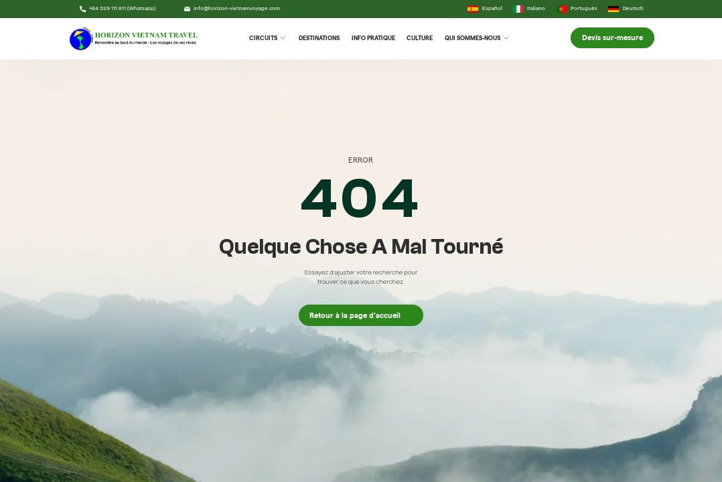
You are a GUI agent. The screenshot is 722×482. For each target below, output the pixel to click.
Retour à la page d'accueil (361, 315)
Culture (420, 38)
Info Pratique (373, 38)
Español (484, 8)
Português (577, 8)
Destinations (319, 38)
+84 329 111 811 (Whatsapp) (117, 8)
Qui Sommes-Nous (477, 38)
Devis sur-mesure (612, 38)
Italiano (529, 8)
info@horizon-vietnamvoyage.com (232, 8)
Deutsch (626, 8)
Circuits (267, 38)
